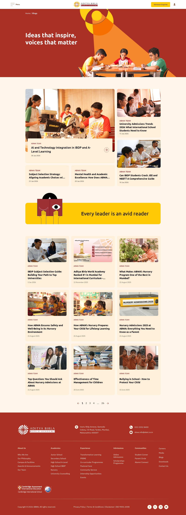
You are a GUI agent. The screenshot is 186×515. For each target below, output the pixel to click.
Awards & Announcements (29, 466)
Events (83, 477)
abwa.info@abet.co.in (144, 432)
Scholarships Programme (118, 462)
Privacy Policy (80, 507)
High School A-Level (59, 462)
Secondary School (58, 458)
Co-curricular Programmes (91, 462)
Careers (162, 448)
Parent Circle (140, 458)
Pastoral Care (86, 466)
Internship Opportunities (90, 473)
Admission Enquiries (160, 4)
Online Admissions (118, 455)
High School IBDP (58, 466)
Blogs (161, 457)
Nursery (54, 470)
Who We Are (23, 454)
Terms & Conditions (95, 507)
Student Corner (141, 454)
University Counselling (60, 473)
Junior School (56, 454)
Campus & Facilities (26, 462)
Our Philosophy (24, 458)
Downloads (163, 461)
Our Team (22, 470)
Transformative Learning (90, 454)
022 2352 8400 (142, 427)
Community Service (88, 470)
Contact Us (163, 466)
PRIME (83, 458)
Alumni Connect (141, 462)
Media (161, 453)
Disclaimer (110, 507)
